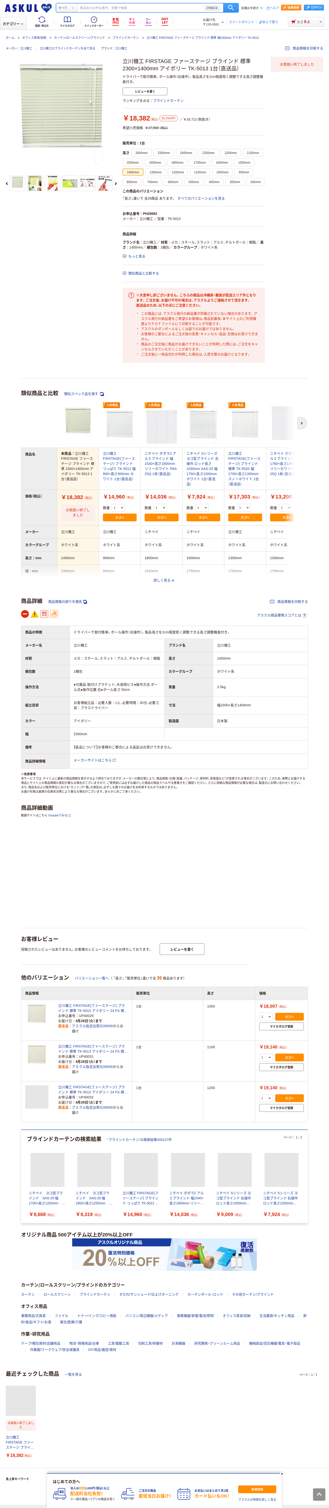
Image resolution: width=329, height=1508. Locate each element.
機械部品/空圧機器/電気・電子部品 (274, 1343)
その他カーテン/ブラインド (253, 1294)
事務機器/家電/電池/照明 (195, 1316)
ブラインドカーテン (126, 38)
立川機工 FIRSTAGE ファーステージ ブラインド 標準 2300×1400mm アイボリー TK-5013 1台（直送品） (20, 1442)
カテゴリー (13, 24)
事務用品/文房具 (33, 1316)
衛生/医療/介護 (71, 1322)
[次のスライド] (116, 183)
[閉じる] (282, 1473)
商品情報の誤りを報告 (67, 602)
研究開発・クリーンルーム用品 (217, 1343)
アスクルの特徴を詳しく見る (257, 1499)
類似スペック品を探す (84, 394)
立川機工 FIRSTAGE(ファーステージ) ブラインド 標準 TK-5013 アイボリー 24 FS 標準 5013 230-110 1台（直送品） (93, 1049)
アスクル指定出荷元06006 (92, 1026)
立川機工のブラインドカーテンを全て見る (67, 48)
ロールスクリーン (57, 1294)
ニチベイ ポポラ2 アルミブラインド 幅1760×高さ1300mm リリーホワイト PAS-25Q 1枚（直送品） (286, 464)
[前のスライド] (7, 183)
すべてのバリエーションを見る (201, 198)
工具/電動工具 (118, 1343)
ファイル (61, 1316)
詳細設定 (212, 7)
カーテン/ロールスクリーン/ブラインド (79, 38)
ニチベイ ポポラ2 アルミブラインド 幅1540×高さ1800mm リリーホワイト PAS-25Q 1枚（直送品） (161, 464)
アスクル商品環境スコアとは (282, 615)
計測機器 (178, 1343)
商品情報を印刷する (304, 48)
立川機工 (26, 48)
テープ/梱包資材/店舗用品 (40, 1343)
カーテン (28, 1294)
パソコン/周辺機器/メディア (146, 1316)
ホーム (10, 38)
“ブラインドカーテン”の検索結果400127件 (139, 1140)
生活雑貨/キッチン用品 (276, 1316)
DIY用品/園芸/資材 (102, 1350)
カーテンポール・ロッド (205, 1294)
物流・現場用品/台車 (84, 1343)
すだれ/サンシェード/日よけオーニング (149, 1294)
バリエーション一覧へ (92, 978)
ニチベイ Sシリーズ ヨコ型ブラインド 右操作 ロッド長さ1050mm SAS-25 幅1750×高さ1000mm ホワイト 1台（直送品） (203, 469)
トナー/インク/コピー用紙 (97, 1316)
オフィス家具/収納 (34, 38)
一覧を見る (73, 1374)
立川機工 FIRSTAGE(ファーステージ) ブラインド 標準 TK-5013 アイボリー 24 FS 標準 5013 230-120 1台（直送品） (93, 1090)
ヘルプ (274, 8)
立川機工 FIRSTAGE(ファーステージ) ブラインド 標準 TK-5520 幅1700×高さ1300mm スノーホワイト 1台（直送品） (244, 469)
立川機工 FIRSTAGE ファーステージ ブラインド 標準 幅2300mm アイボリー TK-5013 (203, 38)
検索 (231, 8)
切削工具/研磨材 (150, 1343)
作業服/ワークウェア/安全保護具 (54, 1350)
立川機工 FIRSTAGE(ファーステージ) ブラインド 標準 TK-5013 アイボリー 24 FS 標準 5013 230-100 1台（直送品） (93, 1008)
